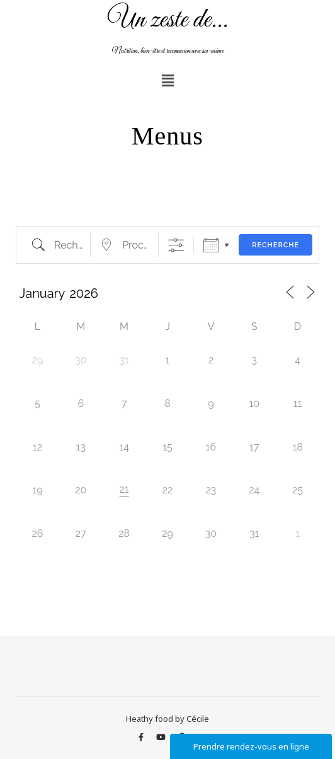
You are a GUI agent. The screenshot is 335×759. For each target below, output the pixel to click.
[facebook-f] (142, 737)
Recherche (275, 245)
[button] (167, 80)
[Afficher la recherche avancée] (176, 245)
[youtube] (162, 737)
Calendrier (211, 245)
